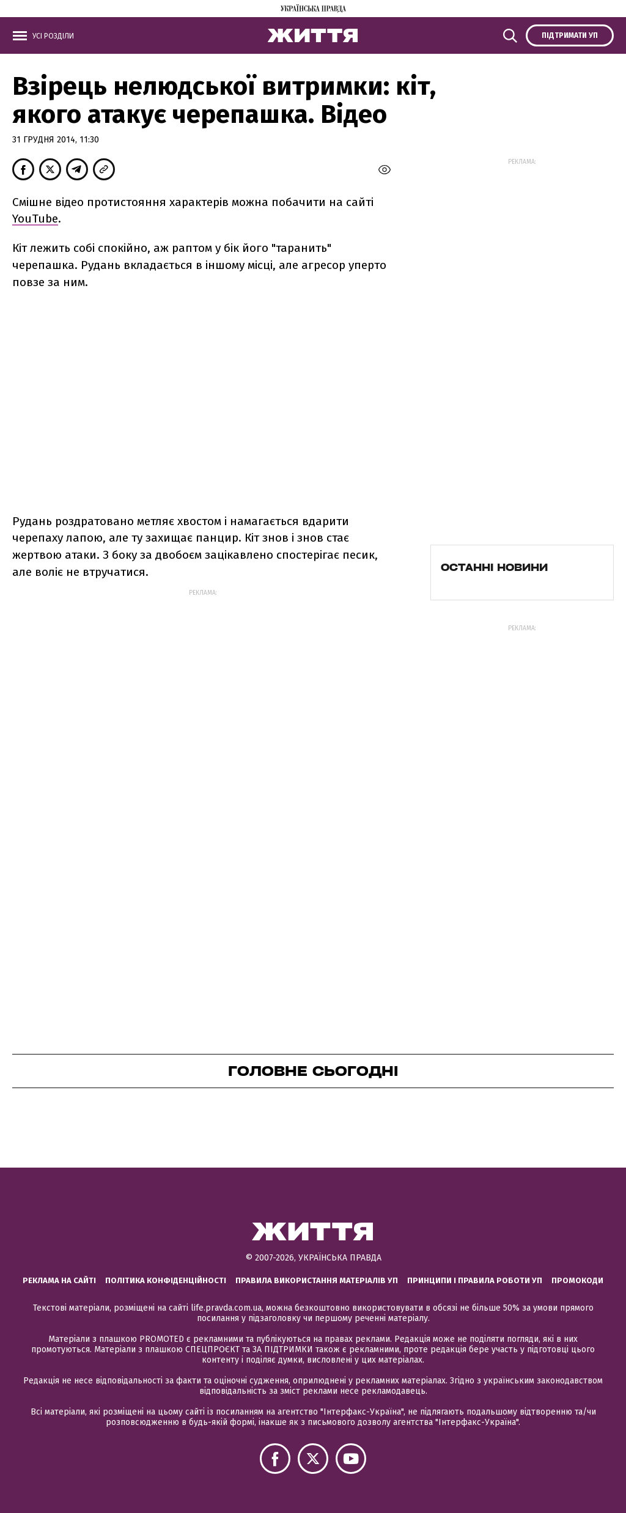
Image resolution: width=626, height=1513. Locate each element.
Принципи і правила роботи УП (474, 1280)
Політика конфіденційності (165, 1280)
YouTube (35, 219)
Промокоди (577, 1280)
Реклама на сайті (59, 1280)
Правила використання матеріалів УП (316, 1280)
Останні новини (494, 567)
